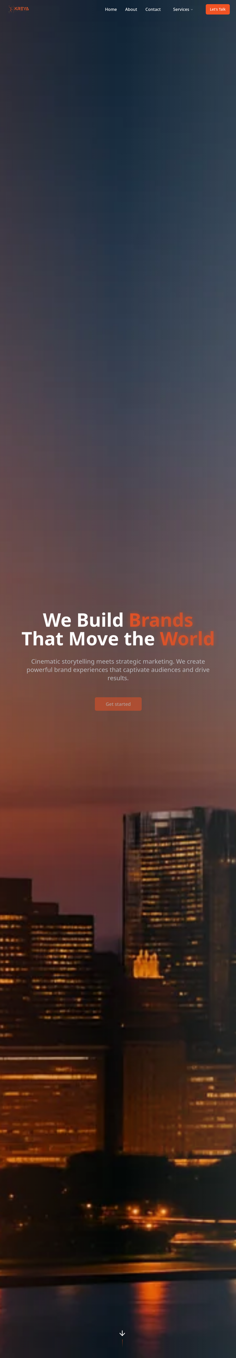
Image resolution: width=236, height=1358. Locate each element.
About (131, 9)
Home (111, 9)
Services (183, 9)
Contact (153, 9)
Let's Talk (218, 9)
